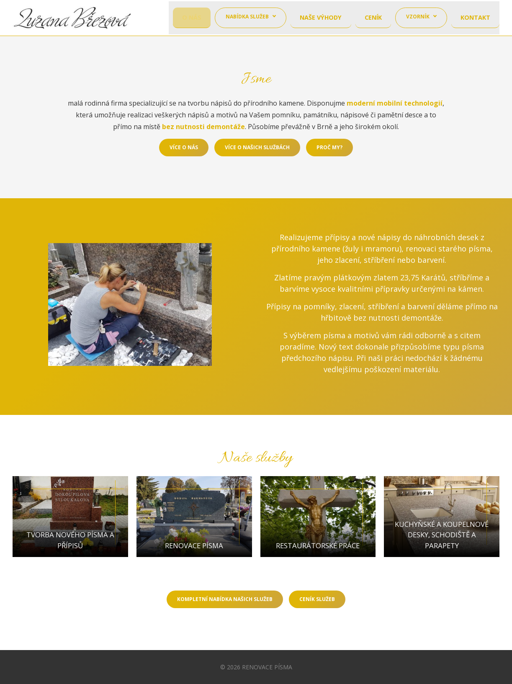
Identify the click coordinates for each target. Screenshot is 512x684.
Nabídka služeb (249, 17)
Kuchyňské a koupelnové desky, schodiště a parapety (442, 542)
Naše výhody (322, 17)
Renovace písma (194, 554)
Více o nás (184, 147)
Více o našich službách (257, 147)
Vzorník (419, 17)
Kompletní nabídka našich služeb (225, 601)
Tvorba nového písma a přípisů (70, 548)
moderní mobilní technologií (395, 103)
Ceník (373, 17)
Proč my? (329, 147)
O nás (194, 17)
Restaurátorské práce (318, 554)
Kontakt (476, 17)
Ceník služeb (317, 601)
